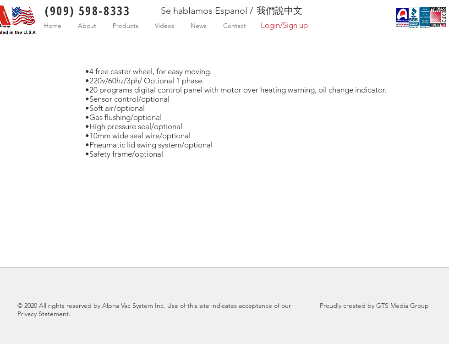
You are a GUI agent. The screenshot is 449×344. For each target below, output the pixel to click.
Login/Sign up (284, 25)
